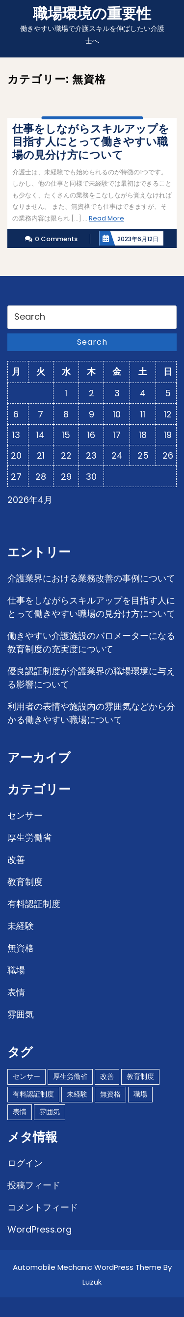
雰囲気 (20, 1014)
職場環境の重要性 (92, 13)
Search (92, 342)
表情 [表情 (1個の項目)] (19, 1112)
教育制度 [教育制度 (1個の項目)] (140, 1076)
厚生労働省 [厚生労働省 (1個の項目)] (70, 1076)
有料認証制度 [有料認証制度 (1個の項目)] (33, 1094)
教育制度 (25, 882)
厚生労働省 (29, 837)
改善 (16, 859)
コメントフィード (42, 1207)
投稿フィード (33, 1185)
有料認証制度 (33, 904)
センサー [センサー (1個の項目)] (26, 1076)
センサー (25, 815)
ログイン (25, 1163)
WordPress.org (39, 1229)
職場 (16, 970)
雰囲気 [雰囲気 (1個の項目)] (49, 1112)
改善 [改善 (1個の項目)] (107, 1076)
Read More (106, 218)
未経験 (20, 926)
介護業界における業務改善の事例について (91, 578)
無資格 (20, 948)
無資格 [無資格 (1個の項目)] (110, 1094)
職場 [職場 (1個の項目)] (140, 1094)
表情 (16, 992)
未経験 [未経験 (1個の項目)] (77, 1094)
